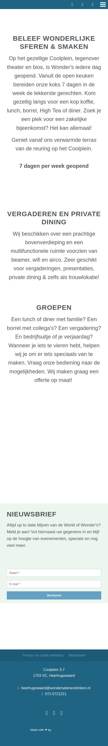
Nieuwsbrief (77, 655)
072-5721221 (54, 694)
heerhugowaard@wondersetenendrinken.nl (54, 688)
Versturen (54, 595)
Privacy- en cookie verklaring (43, 655)
